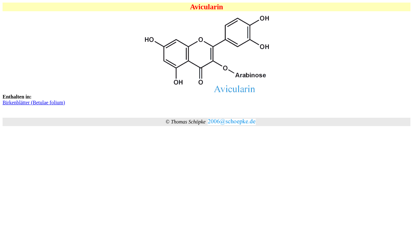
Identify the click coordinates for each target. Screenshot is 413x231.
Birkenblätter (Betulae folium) (34, 102)
